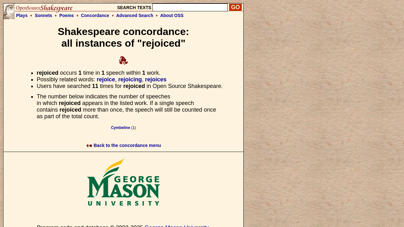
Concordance (95, 15)
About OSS (172, 15)
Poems (66, 15)
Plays (22, 15)
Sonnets (43, 15)
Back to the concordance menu (123, 145)
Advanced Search (134, 15)
